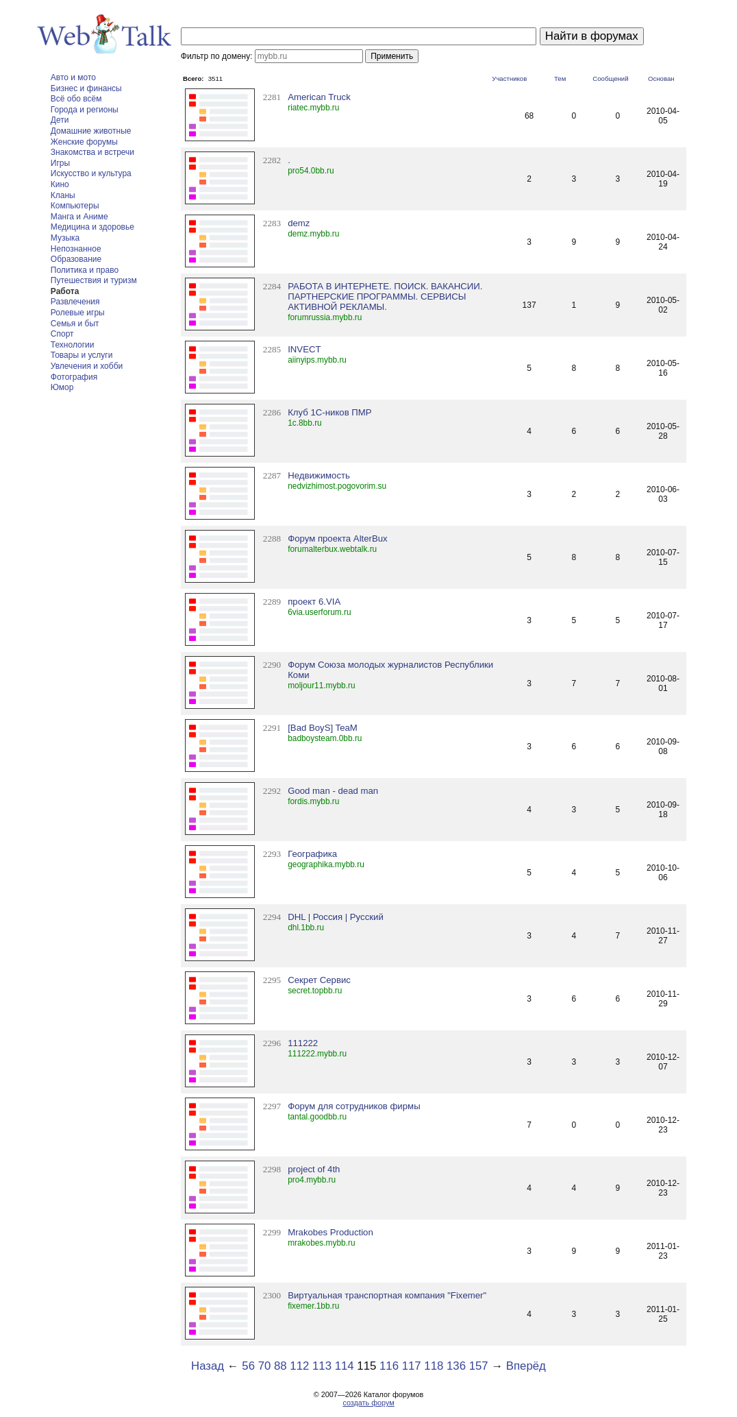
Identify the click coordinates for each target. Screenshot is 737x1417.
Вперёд (526, 1365)
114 (344, 1365)
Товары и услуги (82, 355)
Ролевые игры (78, 312)
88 (280, 1365)
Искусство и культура (91, 173)
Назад (207, 1365)
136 (456, 1365)
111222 (303, 1043)
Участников (509, 78)
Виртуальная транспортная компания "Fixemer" (387, 1295)
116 (389, 1365)
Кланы (63, 195)
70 (264, 1365)
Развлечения (75, 301)
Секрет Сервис (319, 980)
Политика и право (84, 270)
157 (478, 1365)
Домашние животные (91, 131)
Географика (312, 854)
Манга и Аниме (79, 216)
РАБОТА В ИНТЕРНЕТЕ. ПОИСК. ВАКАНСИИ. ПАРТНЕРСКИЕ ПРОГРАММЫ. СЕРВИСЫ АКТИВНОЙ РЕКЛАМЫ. (385, 296)
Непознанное (76, 249)
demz (299, 223)
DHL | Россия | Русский (336, 917)
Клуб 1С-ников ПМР (329, 412)
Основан (661, 78)
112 (299, 1365)
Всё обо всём (76, 99)
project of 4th (314, 1169)
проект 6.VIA (314, 601)
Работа (65, 291)
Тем (560, 78)
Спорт (62, 334)
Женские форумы (84, 142)
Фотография (74, 377)
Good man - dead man (333, 791)
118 (433, 1365)
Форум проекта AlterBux (338, 538)
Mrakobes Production (330, 1232)
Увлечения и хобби (87, 366)
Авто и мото (73, 77)
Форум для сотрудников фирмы (354, 1106)
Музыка (65, 238)
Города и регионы (84, 109)
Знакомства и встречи (92, 152)
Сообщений (610, 78)
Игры (60, 163)
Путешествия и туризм (94, 280)
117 (411, 1365)
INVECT (304, 349)
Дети (60, 120)
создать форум (368, 1402)
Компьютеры (75, 205)
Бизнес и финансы (86, 88)
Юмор (62, 387)
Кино (60, 184)
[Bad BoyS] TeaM (323, 728)
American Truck (319, 97)
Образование (76, 259)
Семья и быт (75, 323)
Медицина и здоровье (92, 227)
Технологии (73, 345)
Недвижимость (319, 475)
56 (248, 1365)
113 (322, 1365)
